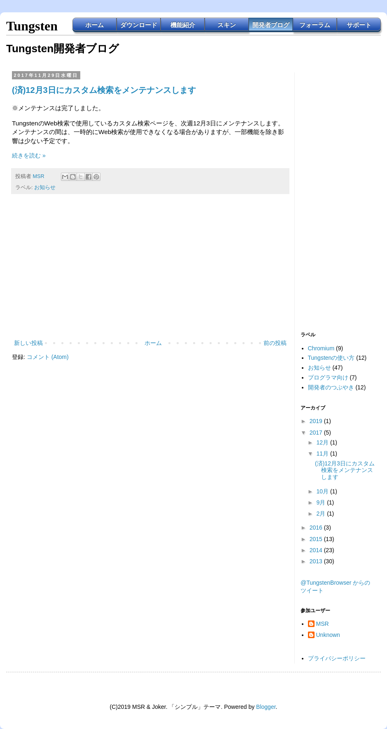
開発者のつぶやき (331, 387)
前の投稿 (275, 343)
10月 (323, 491)
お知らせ (45, 187)
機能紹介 (182, 24)
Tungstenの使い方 (331, 357)
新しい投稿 (28, 343)
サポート (359, 24)
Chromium (321, 348)
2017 (317, 432)
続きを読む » (29, 155)
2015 (317, 539)
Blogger (265, 707)
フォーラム (314, 24)
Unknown (328, 635)
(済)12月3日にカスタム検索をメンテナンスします (104, 90)
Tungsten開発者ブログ (62, 48)
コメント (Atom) (48, 357)
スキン (226, 24)
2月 (321, 513)
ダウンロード (138, 24)
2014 (317, 550)
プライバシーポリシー (337, 658)
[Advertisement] (150, 270)
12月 (323, 442)
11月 (323, 453)
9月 (321, 502)
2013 (317, 561)
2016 (317, 527)
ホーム (94, 24)
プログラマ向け (328, 377)
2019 (317, 421)
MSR (322, 623)
